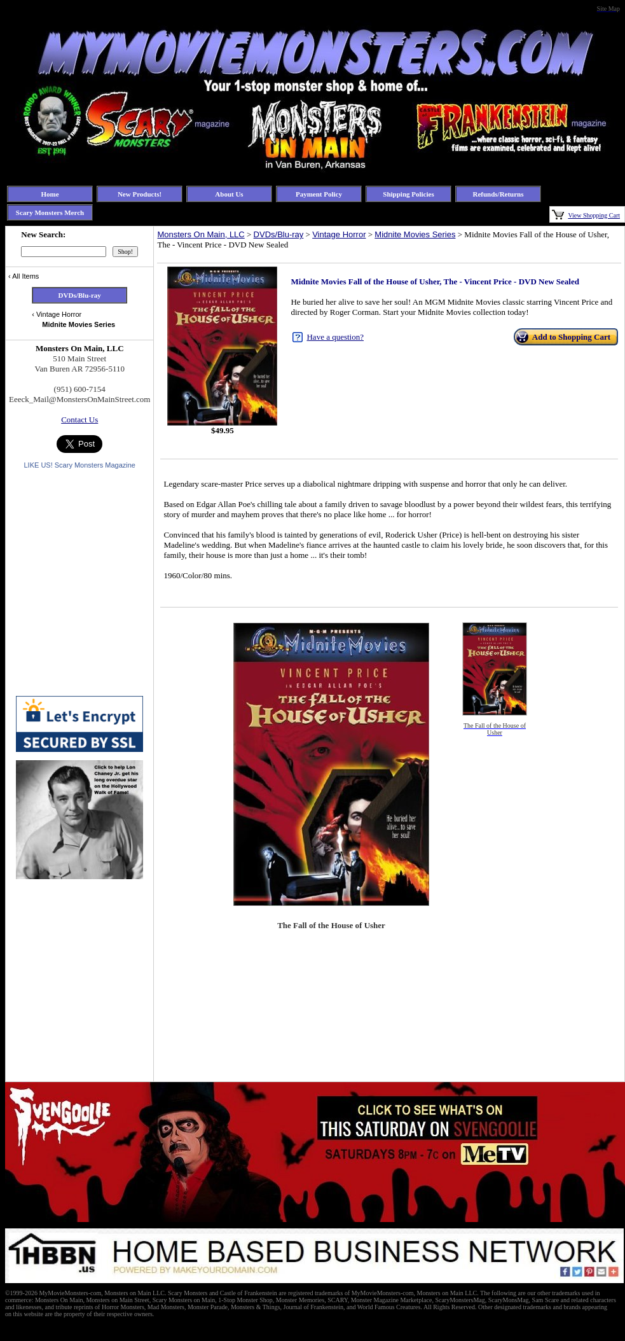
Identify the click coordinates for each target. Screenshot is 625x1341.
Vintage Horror (339, 234)
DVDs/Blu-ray (279, 234)
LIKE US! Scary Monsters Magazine (79, 465)
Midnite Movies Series (414, 234)
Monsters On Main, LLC (200, 234)
